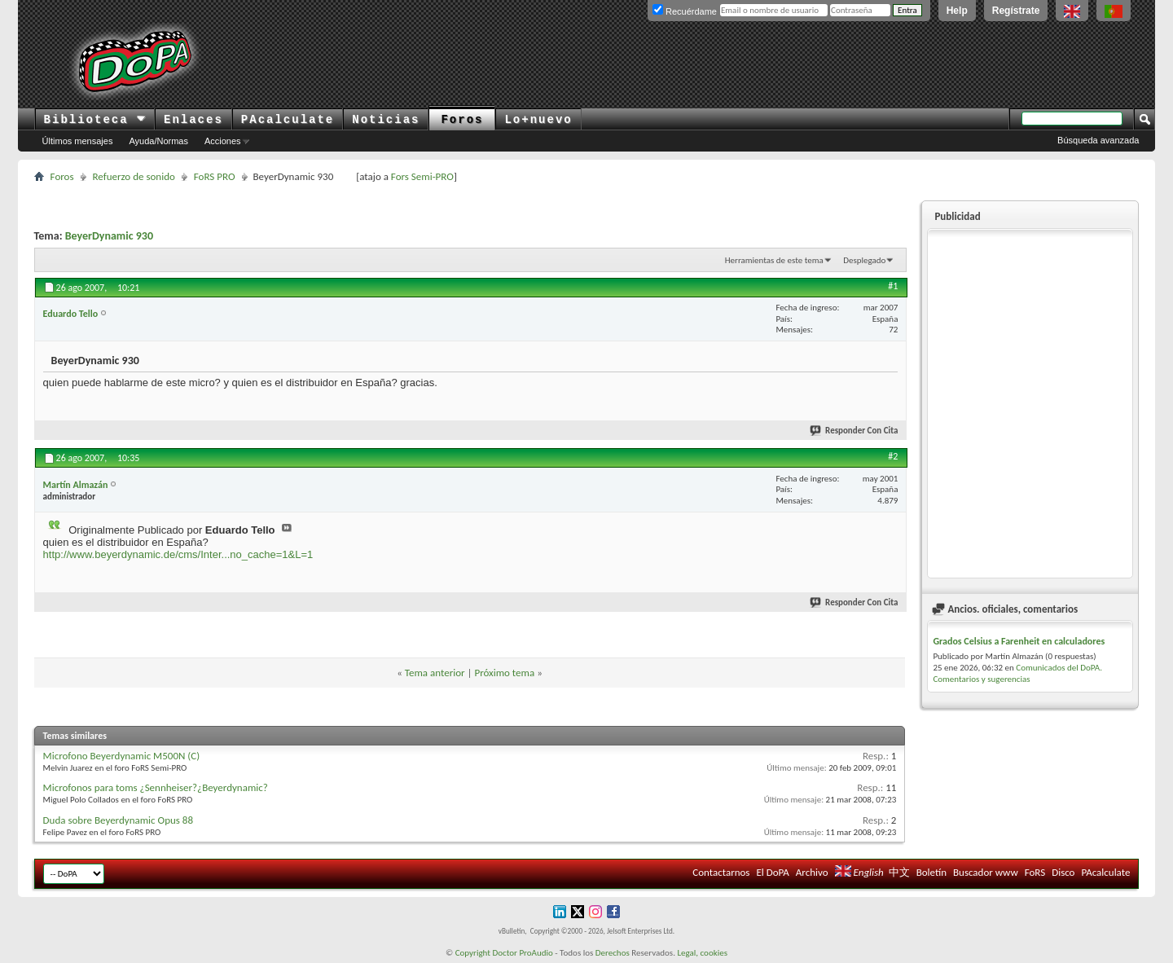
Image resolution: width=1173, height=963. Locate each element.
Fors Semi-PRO (422, 176)
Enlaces (193, 119)
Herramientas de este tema (774, 260)
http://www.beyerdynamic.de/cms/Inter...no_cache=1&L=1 (178, 554)
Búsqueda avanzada (1098, 140)
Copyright (472, 953)
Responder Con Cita (854, 430)
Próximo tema (504, 672)
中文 (899, 872)
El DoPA (772, 872)
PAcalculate (287, 119)
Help (957, 10)
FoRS (1035, 872)
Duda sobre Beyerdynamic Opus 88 (118, 820)
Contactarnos (720, 872)
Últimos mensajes (77, 141)
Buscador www (985, 872)
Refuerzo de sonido (134, 176)
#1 (893, 286)
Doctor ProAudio (522, 953)
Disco (1063, 872)
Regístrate (1016, 10)
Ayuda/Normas (158, 141)
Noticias (386, 119)
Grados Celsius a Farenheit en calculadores (1019, 641)
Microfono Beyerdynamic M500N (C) (121, 756)
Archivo (812, 872)
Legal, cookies (702, 953)
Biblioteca (95, 119)
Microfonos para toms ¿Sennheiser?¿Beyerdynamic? (155, 787)
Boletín (931, 872)
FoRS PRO (214, 176)
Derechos (612, 953)
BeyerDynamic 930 (109, 236)
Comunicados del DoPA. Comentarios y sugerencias (1017, 673)
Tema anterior (435, 672)
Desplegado (864, 260)
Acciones (222, 141)
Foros (462, 119)
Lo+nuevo (538, 119)
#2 (893, 456)
